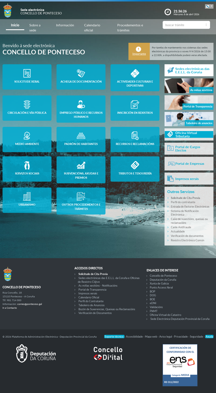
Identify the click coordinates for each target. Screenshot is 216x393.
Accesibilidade (134, 336)
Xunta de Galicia (159, 283)
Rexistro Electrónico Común (187, 240)
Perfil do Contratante (91, 301)
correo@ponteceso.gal (29, 304)
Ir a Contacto (10, 307)
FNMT (154, 311)
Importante (139, 53)
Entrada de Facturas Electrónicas (190, 206)
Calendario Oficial (88, 297)
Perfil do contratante (183, 202)
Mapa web (151, 336)
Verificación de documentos (187, 235)
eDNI (153, 303)
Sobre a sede (34, 27)
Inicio (15, 25)
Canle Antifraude (181, 227)
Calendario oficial (92, 27)
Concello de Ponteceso (163, 275)
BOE (152, 299)
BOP (152, 291)
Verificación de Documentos (95, 313)
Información (65, 25)
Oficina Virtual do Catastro (165, 315)
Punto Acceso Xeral (161, 287)
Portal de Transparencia (92, 289)
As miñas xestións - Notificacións (97, 285)
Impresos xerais (87, 293)
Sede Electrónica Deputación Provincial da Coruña (179, 319)
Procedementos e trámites (130, 27)
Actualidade (178, 231)
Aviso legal (166, 336)
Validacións (156, 307)
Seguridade (197, 336)
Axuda (209, 336)
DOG (153, 295)
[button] (209, 6)
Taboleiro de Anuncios (91, 305)
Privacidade (181, 336)
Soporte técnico (114, 336)
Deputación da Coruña (163, 279)
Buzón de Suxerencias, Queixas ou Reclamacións (106, 309)
